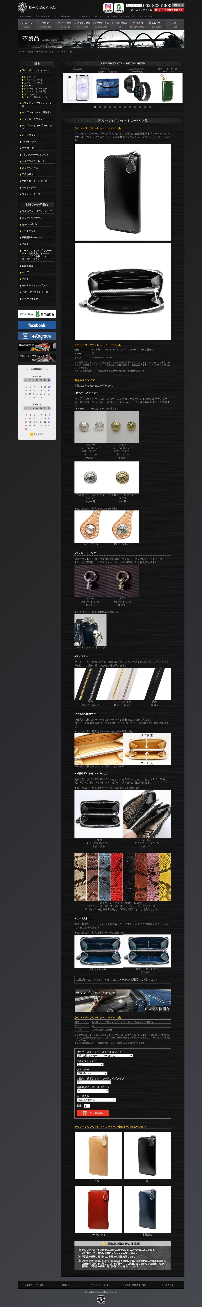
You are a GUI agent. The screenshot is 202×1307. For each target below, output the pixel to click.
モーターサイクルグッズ (34, 285)
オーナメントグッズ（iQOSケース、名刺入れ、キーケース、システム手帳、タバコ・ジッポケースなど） (37, 254)
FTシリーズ (28, 148)
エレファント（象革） (35, 91)
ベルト (25, 244)
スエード (28, 85)
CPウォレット (29, 141)
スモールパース (30, 168)
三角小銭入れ (29, 174)
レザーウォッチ (30, 298)
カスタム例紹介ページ (35, 97)
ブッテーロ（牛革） (34, 80)
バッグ (25, 272)
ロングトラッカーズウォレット (37, 127)
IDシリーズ (30, 77)
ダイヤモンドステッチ (35, 88)
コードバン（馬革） (34, 83)
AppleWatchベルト (31, 224)
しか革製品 (27, 266)
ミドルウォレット (31, 135)
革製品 (30, 52)
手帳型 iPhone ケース (32, 237)
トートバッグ (29, 231)
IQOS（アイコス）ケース (35, 292)
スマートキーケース (32, 218)
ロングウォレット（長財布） (37, 112)
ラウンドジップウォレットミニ (37, 104)
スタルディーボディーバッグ (37, 211)
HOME (22, 52)
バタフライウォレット (33, 161)
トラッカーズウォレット (34, 119)
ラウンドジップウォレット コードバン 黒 (54, 52)
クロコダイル (31, 94)
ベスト (25, 279)
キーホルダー (29, 187)
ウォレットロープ (31, 194)
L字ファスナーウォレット (35, 155)
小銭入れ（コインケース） (36, 181)
